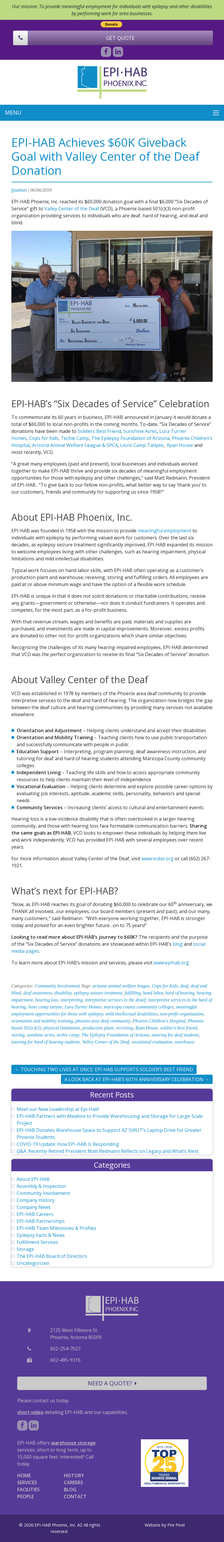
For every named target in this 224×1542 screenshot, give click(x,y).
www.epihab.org (171, 962)
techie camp (68, 1034)
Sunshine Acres (140, 431)
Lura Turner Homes (83, 1006)
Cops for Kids (43, 438)
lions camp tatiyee (45, 1006)
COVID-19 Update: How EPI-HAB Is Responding (68, 1144)
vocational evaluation (152, 1041)
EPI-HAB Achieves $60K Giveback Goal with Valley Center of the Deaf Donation (105, 156)
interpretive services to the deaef (115, 999)
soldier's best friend (178, 1027)
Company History (36, 1200)
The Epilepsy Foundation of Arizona (130, 438)
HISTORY (74, 1475)
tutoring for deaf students (175, 1034)
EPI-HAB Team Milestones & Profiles (56, 1228)
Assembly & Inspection (41, 1186)
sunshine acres (40, 1034)
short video (30, 1412)
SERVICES (27, 1482)
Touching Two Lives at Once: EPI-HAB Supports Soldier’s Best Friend (104, 1069)
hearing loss (46, 999)
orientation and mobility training (42, 1020)
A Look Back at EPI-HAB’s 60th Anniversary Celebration (136, 1079)
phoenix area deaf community (102, 1020)
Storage (25, 1249)
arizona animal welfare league (120, 985)
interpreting (71, 999)
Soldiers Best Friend (99, 431)
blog (178, 944)
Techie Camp (75, 438)
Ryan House (180, 445)
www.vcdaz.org (157, 858)
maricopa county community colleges (139, 1006)
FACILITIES (28, 1489)
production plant (98, 1027)
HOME (24, 1475)
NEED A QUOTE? (112, 1383)
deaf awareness (37, 992)
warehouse (184, 1041)
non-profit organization (182, 1013)
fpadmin (19, 190)
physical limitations (61, 1027)
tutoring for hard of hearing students (45, 1041)
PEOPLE (25, 1496)
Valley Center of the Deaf (71, 208)
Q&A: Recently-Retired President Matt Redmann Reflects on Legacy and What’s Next (107, 1151)
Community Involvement (57, 985)
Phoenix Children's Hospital (158, 1020)
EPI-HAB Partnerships (41, 1221)
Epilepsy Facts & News (41, 1235)
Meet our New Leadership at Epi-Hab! (58, 1109)
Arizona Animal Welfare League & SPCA (75, 445)
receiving (124, 1027)
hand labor (153, 992)
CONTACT (75, 1496)
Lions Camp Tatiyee (141, 445)
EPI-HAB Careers (35, 1214)
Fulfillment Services (37, 1242)
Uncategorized (33, 1263)
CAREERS (73, 1482)
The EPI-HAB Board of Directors (52, 1256)
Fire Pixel (176, 1525)
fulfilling (133, 992)
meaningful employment (164, 530)
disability (62, 992)
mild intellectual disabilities (131, 1013)
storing (17, 1034)
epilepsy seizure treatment (98, 992)
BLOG (70, 1489)
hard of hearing (180, 992)
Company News (34, 1207)
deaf (184, 985)
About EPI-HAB (33, 1179)
